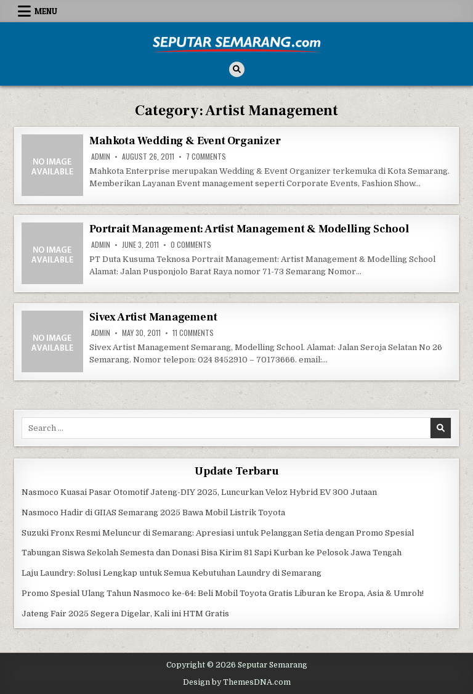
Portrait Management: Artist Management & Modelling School (249, 229)
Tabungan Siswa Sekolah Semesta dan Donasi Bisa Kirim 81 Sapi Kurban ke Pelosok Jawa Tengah (212, 552)
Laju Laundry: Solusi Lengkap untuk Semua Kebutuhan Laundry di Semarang (171, 573)
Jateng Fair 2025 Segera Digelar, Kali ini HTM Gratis (125, 613)
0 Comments (191, 244)
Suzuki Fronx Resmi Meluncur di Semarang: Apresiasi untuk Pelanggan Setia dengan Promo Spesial (218, 532)
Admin (100, 156)
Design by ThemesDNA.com (237, 682)
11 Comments (193, 333)
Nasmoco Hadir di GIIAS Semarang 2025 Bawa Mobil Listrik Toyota (153, 512)
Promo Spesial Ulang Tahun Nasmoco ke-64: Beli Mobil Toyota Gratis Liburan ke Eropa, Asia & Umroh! (223, 593)
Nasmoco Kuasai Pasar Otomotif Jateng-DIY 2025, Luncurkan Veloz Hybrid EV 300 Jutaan (199, 492)
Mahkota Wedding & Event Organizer (184, 141)
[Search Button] (237, 69)
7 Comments (206, 156)
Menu (45, 11)
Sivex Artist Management (153, 317)
